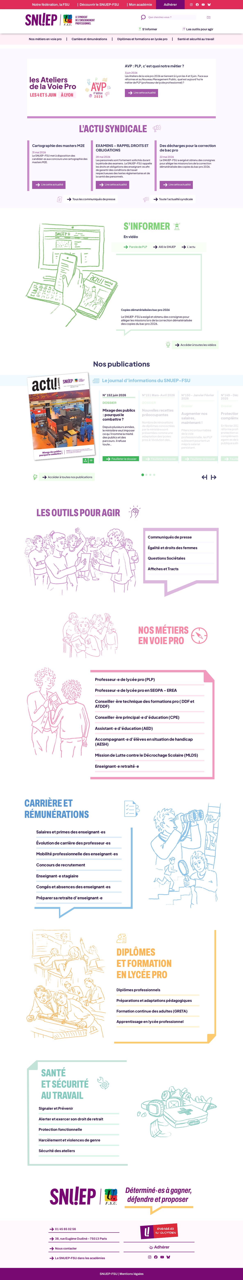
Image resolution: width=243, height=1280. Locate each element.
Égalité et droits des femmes (172, 547)
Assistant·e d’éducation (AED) (124, 728)
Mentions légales (132, 1273)
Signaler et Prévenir (56, 1108)
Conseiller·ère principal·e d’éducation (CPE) (137, 717)
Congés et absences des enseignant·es (73, 886)
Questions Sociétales (166, 558)
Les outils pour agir (199, 29)
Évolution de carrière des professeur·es (73, 842)
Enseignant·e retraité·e (117, 766)
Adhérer (170, 5)
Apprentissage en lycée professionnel (150, 1021)
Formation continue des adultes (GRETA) (152, 1011)
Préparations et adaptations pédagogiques (154, 1000)
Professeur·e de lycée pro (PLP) (125, 679)
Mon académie (140, 5)
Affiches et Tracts (163, 569)
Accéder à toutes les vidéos (198, 345)
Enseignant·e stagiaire (57, 875)
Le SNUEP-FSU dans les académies (80, 1258)
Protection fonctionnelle (60, 1129)
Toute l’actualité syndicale (176, 199)
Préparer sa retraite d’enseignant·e (69, 897)
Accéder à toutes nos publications (70, 477)
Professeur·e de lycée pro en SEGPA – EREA (136, 690)
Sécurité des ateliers (57, 1150)
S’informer (149, 29)
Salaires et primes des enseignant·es (70, 831)
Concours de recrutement (60, 864)
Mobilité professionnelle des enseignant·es (77, 853)
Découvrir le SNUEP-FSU (99, 5)
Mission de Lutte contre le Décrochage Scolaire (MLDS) (146, 755)
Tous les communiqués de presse (93, 199)
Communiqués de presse (170, 537)
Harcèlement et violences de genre (69, 1140)
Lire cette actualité (145, 92)
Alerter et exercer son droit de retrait (71, 1119)
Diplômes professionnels (138, 990)
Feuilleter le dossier (124, 458)
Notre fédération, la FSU (50, 5)
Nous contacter (66, 1248)
